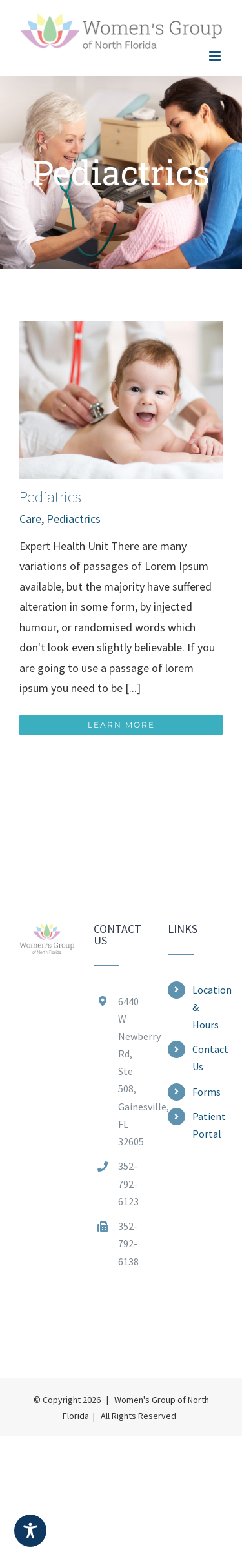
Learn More (121, 724)
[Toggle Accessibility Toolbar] (30, 1530)
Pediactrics (73, 518)
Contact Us (207, 1058)
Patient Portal (207, 1125)
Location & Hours (207, 1007)
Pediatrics (50, 497)
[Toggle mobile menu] (216, 56)
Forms (206, 1091)
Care (30, 518)
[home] (46, 933)
